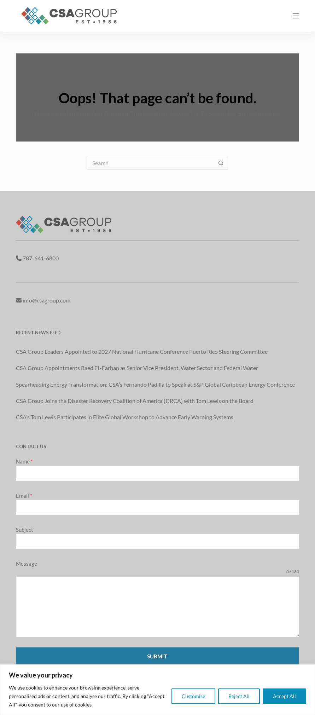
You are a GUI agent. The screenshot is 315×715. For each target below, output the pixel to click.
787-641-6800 (41, 258)
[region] (157, 689)
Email (24, 495)
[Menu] (296, 16)
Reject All (239, 696)
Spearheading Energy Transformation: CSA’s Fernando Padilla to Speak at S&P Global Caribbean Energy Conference (155, 384)
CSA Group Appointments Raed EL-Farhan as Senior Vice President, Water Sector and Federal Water (137, 367)
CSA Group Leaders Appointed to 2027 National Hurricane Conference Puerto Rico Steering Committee (142, 351)
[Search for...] (150, 163)
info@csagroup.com (46, 300)
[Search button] (221, 163)
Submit (157, 656)
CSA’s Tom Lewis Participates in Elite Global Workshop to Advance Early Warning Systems (124, 417)
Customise (193, 696)
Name (24, 461)
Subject (24, 529)
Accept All (284, 696)
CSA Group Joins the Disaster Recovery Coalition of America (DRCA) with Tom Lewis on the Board (134, 400)
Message (26, 563)
